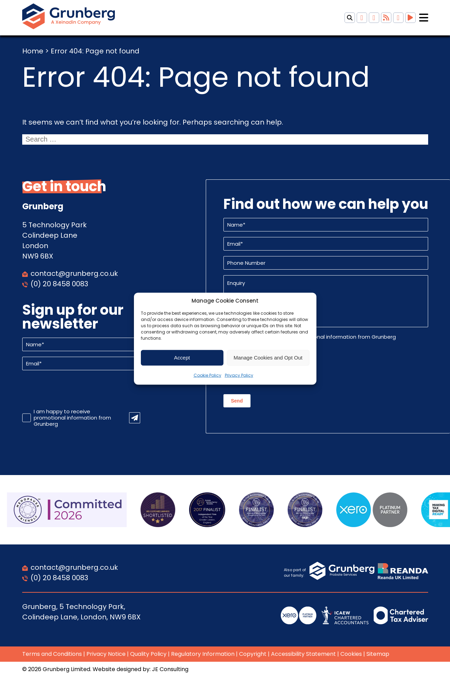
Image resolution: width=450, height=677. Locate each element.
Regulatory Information (203, 654)
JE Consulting (170, 669)
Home (32, 51)
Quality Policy (148, 654)
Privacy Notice (106, 654)
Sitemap (377, 654)
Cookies (351, 654)
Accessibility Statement (303, 654)
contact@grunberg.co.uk (74, 273)
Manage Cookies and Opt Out (268, 358)
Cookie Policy (207, 375)
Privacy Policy (239, 375)
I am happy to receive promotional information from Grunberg (72, 417)
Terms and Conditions (52, 654)
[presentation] (75, 389)
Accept (182, 358)
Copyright (252, 654)
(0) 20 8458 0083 (59, 284)
